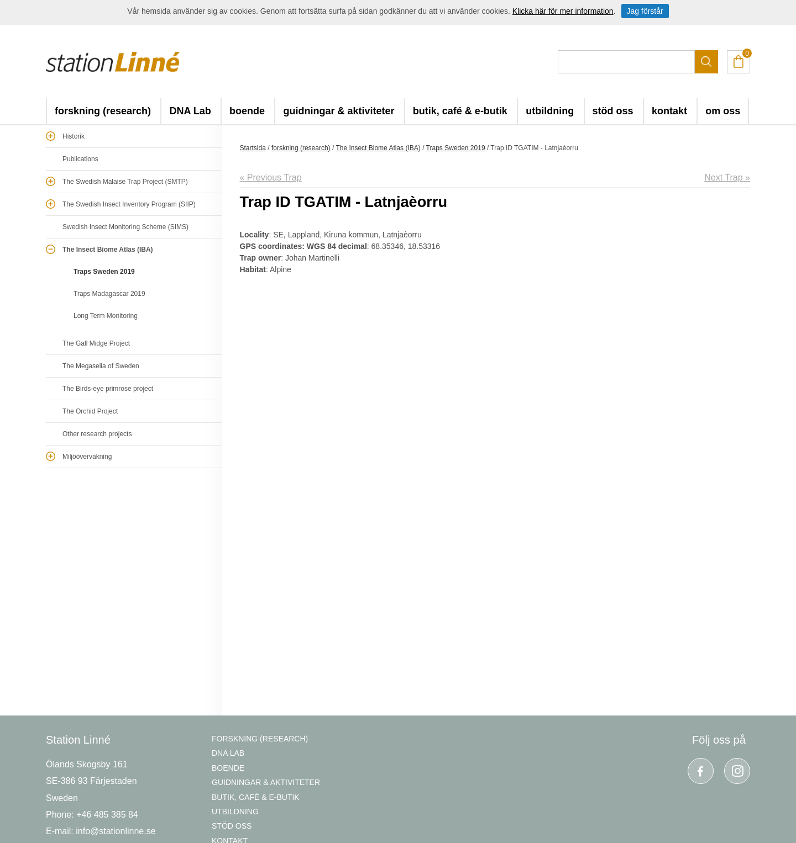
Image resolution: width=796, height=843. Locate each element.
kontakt (669, 110)
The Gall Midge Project (96, 343)
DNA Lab (190, 110)
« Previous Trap (271, 177)
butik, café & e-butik (460, 110)
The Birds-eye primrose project (107, 389)
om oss (722, 110)
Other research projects (97, 434)
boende (247, 110)
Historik (73, 136)
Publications (80, 159)
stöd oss (613, 110)
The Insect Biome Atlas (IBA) (107, 249)
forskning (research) (103, 110)
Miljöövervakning (87, 456)
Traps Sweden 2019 (104, 271)
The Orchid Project (90, 411)
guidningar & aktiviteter (338, 110)
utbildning (550, 110)
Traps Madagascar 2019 (109, 294)
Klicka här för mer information (563, 11)
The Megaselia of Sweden (100, 366)
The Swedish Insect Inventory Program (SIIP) (129, 204)
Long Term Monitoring (106, 316)
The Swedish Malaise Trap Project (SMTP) (125, 181)
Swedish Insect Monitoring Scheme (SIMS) (125, 227)
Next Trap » (727, 177)
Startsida (253, 148)
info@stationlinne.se (115, 831)
